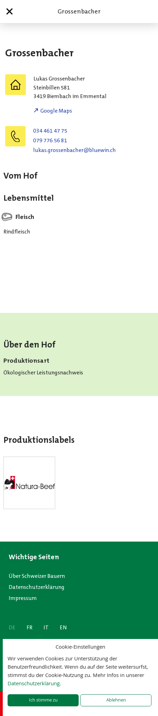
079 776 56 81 (50, 140)
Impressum (23, 598)
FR (29, 627)
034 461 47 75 (50, 130)
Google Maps (56, 110)
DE (12, 627)
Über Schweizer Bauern (37, 576)
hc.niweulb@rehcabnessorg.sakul (74, 150)
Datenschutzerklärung (37, 587)
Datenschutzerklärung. (34, 683)
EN (63, 627)
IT (46, 627)
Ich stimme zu (43, 700)
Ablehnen (116, 700)
